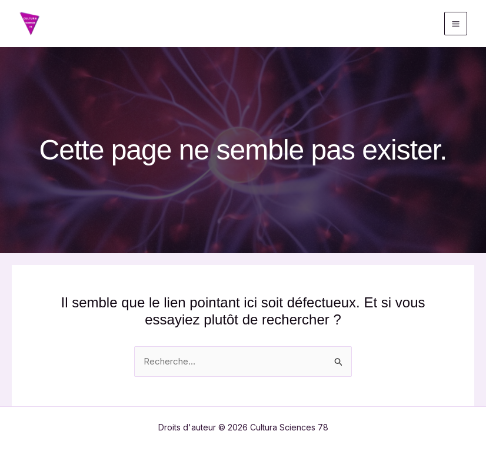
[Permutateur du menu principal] (456, 23)
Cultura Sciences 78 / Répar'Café (186, 23)
